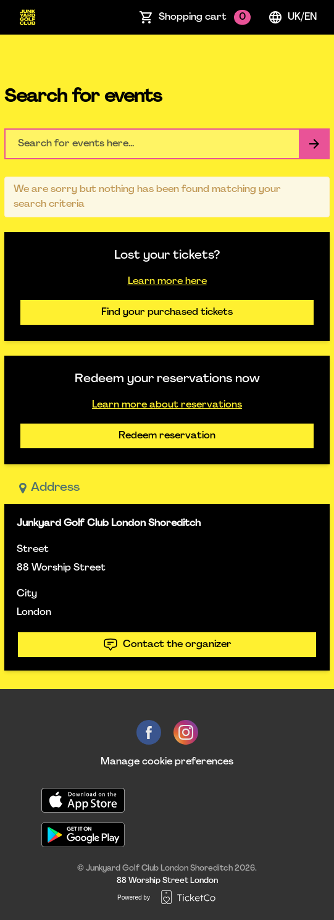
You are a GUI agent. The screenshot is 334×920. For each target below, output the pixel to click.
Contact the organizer (167, 644)
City (27, 594)
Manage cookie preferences (167, 762)
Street (33, 549)
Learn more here (167, 281)
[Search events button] (314, 143)
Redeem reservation (167, 436)
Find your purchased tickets (167, 312)
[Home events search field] (167, 143)
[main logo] (27, 17)
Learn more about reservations (167, 405)
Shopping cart (205, 17)
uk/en (292, 17)
